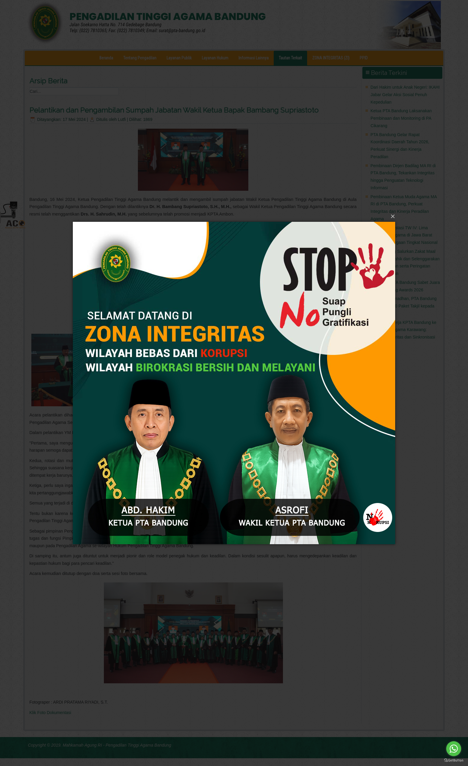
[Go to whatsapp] (453, 748)
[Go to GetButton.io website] (453, 760)
